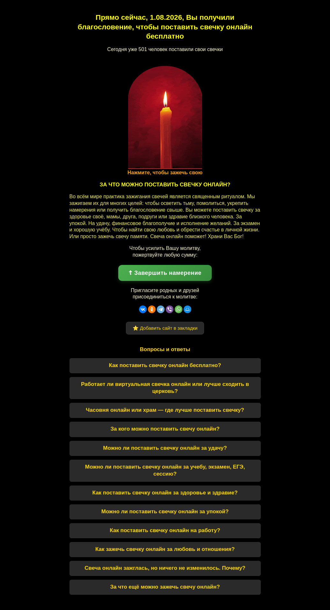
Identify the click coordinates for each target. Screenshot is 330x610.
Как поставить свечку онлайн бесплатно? (165, 365)
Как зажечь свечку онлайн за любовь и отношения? (165, 549)
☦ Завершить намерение (165, 273)
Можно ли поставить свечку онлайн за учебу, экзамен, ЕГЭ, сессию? (165, 470)
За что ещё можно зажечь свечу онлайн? (165, 587)
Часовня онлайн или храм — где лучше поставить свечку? (165, 410)
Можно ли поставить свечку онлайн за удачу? (165, 448)
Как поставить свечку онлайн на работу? (165, 530)
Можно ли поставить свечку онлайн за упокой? (165, 511)
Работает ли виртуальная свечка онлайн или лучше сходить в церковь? (165, 387)
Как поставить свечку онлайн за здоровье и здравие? (165, 493)
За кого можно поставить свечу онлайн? (164, 429)
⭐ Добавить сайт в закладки (165, 328)
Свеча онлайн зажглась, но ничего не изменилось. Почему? (165, 568)
